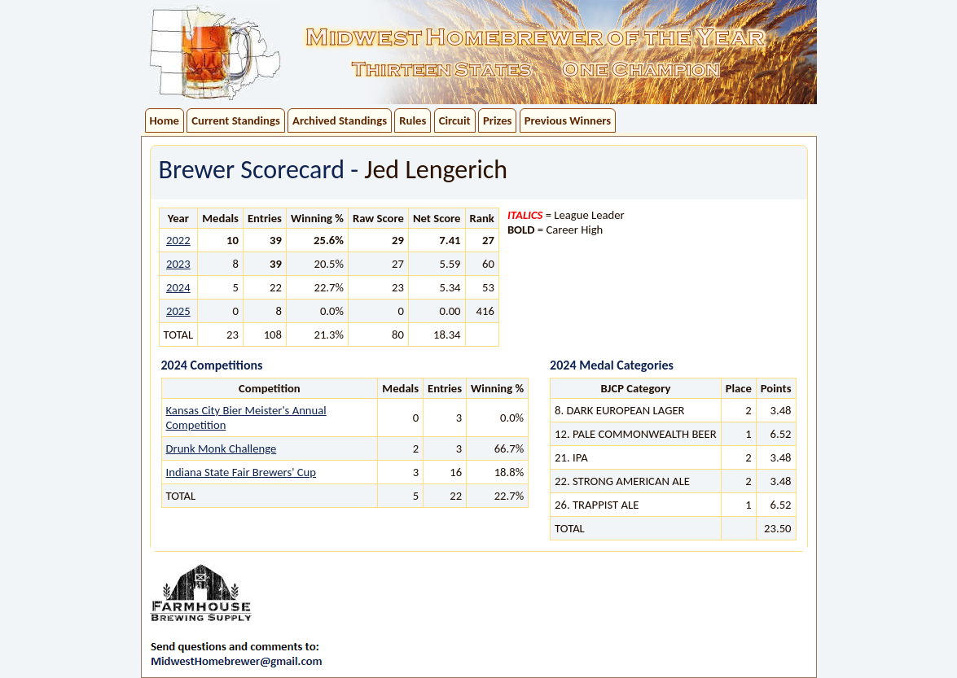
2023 (178, 263)
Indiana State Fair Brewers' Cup (241, 472)
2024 (178, 287)
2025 (178, 311)
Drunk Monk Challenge (221, 448)
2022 (178, 240)
